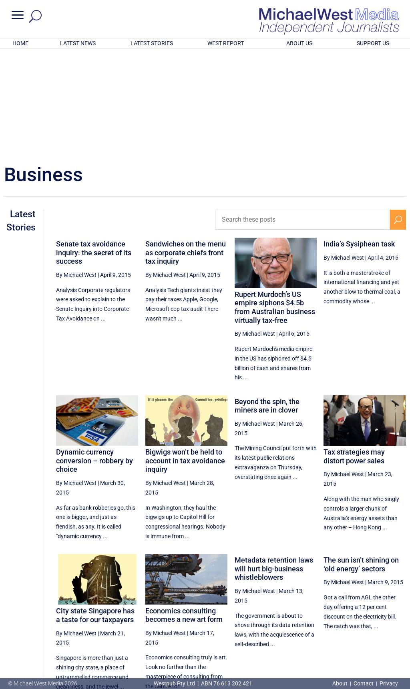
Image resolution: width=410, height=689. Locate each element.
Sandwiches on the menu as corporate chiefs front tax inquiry (185, 147)
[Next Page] (397, 615)
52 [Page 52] (359, 615)
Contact (364, 683)
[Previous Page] (280, 615)
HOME (20, 43)
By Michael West (76, 170)
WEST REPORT (225, 43)
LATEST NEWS (78, 43)
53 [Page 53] (379, 615)
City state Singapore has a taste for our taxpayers (95, 510)
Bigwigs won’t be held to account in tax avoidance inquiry (185, 356)
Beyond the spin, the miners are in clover (267, 301)
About (340, 683)
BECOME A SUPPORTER (370, 642)
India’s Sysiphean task (359, 139)
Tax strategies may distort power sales (354, 351)
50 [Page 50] (319, 615)
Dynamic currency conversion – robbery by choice (94, 356)
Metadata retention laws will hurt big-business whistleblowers (274, 464)
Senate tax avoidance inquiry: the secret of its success (93, 147)
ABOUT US (299, 43)
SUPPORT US (373, 43)
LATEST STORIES (152, 43)
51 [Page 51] (339, 615)
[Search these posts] (302, 115)
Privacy (389, 683)
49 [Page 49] (298, 615)
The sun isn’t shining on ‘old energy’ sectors (361, 459)
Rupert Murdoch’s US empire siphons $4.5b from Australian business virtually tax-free (275, 202)
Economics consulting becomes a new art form (184, 510)
